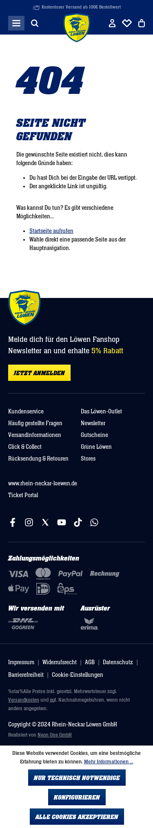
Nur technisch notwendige (77, 778)
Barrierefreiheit (26, 675)
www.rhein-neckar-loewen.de (42, 483)
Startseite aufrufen (51, 231)
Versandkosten (23, 700)
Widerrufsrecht (59, 662)
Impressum (21, 662)
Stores (88, 459)
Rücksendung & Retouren (38, 459)
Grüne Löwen (96, 447)
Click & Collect (25, 447)
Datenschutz (118, 662)
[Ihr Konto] (112, 23)
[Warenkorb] (141, 23)
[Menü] (16, 23)
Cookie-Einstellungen (77, 675)
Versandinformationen (34, 435)
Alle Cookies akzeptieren (76, 817)
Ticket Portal (23, 495)
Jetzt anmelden (39, 373)
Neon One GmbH (55, 735)
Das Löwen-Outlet (101, 412)
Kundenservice (26, 412)
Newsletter (93, 423)
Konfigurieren (77, 797)
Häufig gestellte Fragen (35, 423)
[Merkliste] (127, 23)
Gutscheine (94, 435)
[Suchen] (35, 23)
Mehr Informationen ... (108, 762)
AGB (90, 662)
